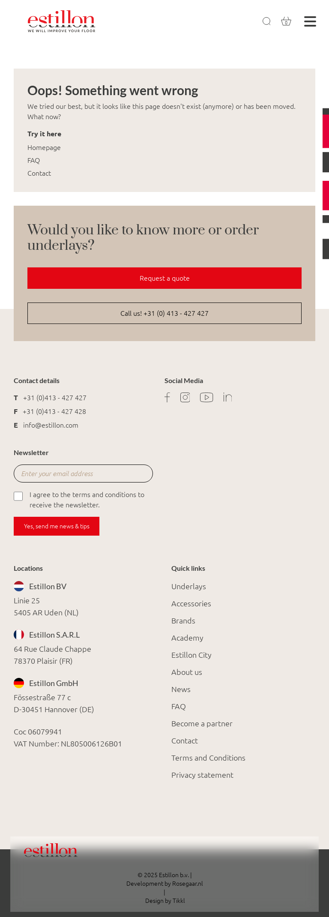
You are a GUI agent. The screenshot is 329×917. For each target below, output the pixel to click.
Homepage (44, 147)
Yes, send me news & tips (57, 526)
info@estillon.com (50, 425)
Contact (39, 173)
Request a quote (165, 278)
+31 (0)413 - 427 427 (55, 398)
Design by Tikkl (164, 900)
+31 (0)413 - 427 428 (54, 411)
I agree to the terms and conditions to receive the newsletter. (79, 499)
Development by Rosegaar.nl (164, 883)
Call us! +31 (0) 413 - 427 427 (164, 313)
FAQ (33, 160)
